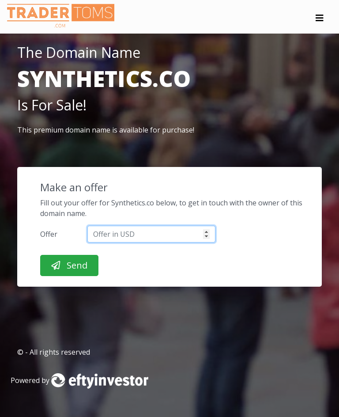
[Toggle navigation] (319, 20)
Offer (48, 234)
